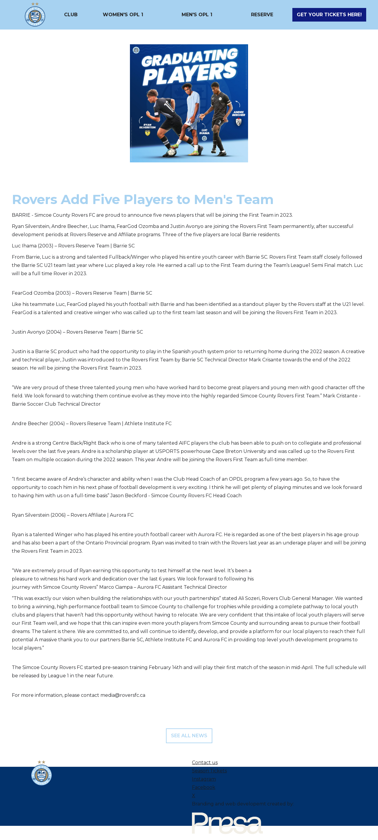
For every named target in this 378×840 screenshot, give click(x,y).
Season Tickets (209, 771)
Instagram (204, 779)
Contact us (205, 762)
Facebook (203, 787)
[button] (71, 15)
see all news (189, 735)
